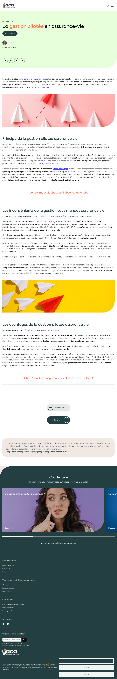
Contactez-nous (8, 569)
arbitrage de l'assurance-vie (49, 163)
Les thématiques (8, 588)
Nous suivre (7, 619)
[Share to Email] (16, 60)
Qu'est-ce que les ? (25, 501)
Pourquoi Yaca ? (9, 560)
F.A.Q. (4, 572)
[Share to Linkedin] (11, 60)
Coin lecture (7, 599)
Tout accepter (86, 674)
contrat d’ (34, 79)
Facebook (3, 624)
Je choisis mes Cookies (86, 661)
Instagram (8, 624)
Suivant (57, 420)
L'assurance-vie (8, 608)
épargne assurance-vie (39, 87)
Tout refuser (86, 667)
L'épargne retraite (8, 611)
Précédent (60, 408)
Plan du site (6, 591)
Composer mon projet (10, 585)
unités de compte (60, 169)
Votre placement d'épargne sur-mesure (19, 580)
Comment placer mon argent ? (13, 605)
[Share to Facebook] (5, 60)
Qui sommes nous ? (9, 565)
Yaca (9, 5)
